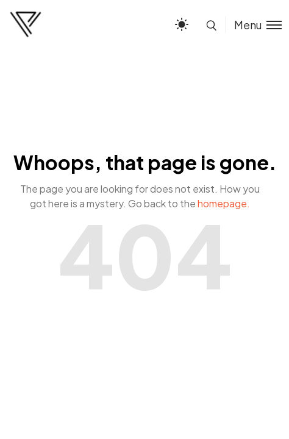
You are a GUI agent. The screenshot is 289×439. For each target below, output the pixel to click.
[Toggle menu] (254, 24)
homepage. (224, 203)
